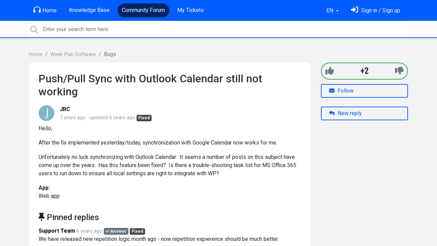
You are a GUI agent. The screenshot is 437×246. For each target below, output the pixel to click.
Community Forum (143, 10)
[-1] (399, 71)
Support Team (57, 231)
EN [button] (330, 10)
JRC (65, 109)
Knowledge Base (89, 10)
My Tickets (190, 10)
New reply (345, 113)
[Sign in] (375, 10)
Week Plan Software (73, 54)
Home (45, 10)
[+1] (329, 71)
